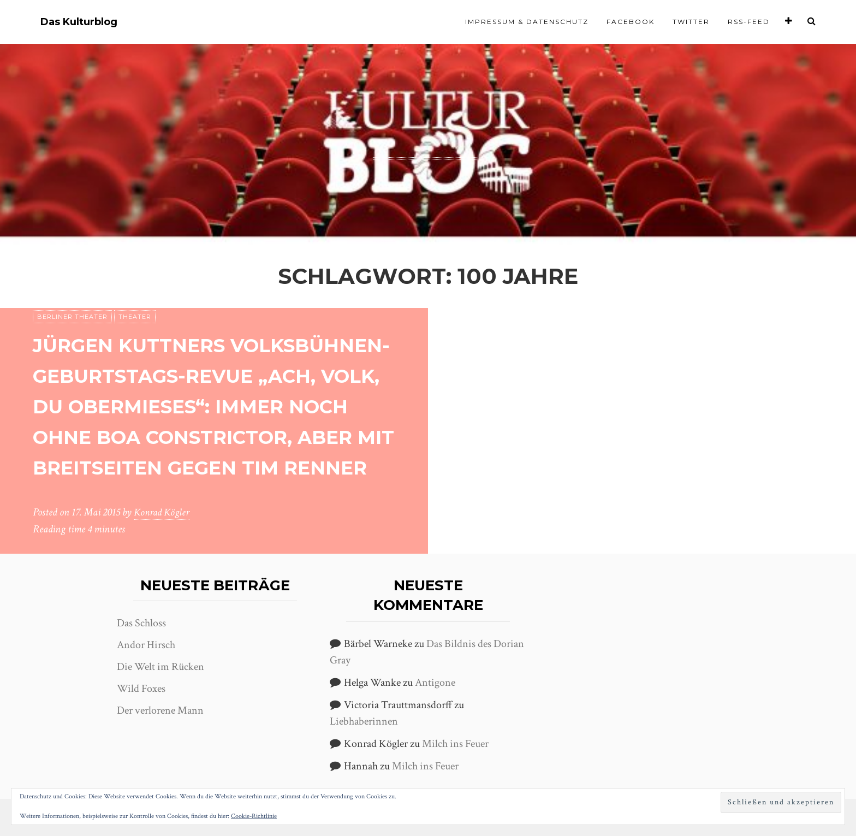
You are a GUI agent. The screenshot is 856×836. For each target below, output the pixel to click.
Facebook (631, 21)
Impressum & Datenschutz (526, 21)
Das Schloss (141, 623)
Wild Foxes (141, 688)
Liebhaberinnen (364, 721)
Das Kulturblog (78, 22)
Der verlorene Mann (160, 710)
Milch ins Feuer (455, 744)
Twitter (691, 21)
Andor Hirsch (146, 645)
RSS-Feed (749, 21)
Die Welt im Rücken (160, 667)
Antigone (435, 682)
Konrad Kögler (163, 513)
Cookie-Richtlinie (254, 816)
